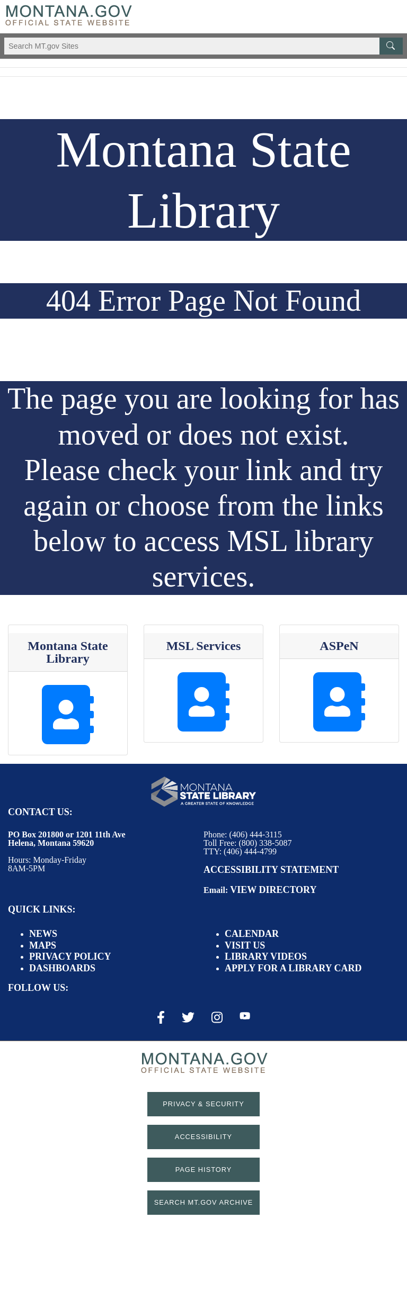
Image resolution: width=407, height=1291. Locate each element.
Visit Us (245, 945)
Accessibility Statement (271, 869)
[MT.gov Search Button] (391, 46)
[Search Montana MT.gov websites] (203, 46)
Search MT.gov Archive (203, 1202)
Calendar (252, 933)
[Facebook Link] (160, 1017)
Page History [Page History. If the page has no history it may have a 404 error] (203, 1169)
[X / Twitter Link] (188, 1017)
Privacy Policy (70, 956)
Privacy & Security (203, 1104)
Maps (42, 945)
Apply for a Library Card (293, 968)
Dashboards (62, 968)
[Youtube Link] (245, 1017)
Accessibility (203, 1137)
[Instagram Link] (217, 1017)
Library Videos (266, 956)
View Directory (273, 889)
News (43, 933)
